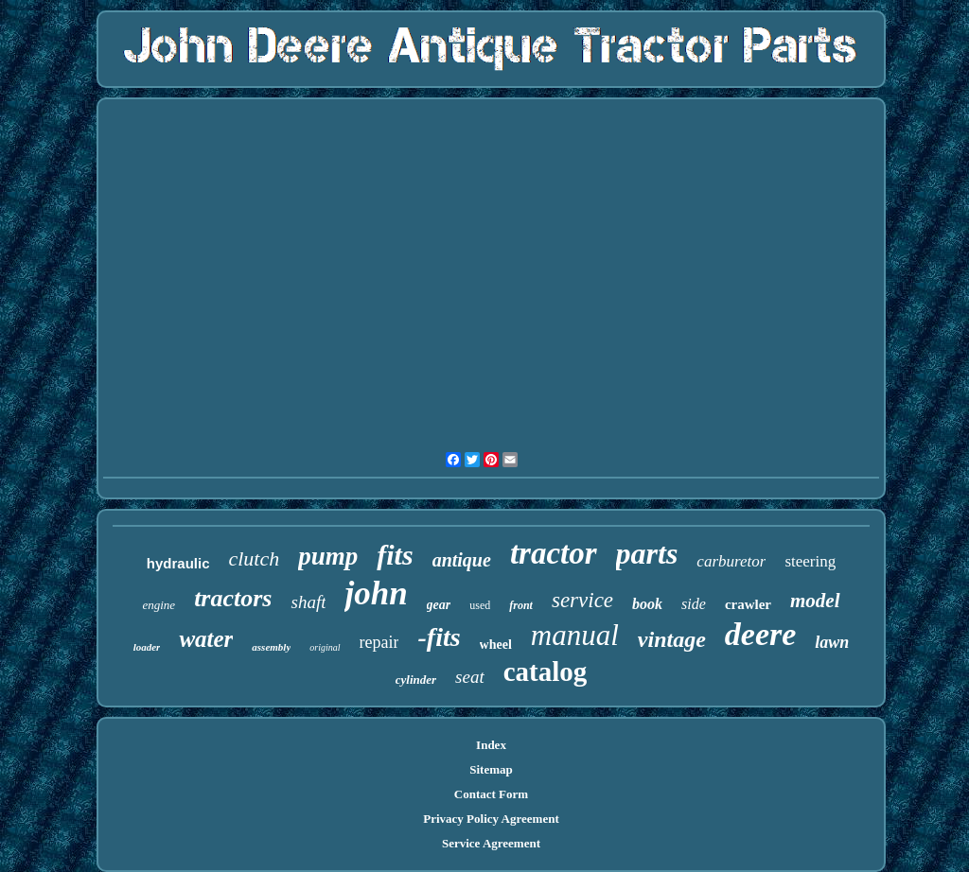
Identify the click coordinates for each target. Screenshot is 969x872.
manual (575, 635)
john (375, 593)
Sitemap (491, 769)
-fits (438, 637)
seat (469, 677)
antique (461, 559)
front (521, 605)
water (206, 639)
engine (158, 605)
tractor (553, 553)
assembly (271, 647)
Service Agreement (491, 843)
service (582, 600)
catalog (545, 671)
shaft (308, 602)
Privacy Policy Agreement (490, 818)
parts (647, 553)
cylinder (416, 679)
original (324, 647)
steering (810, 561)
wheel (496, 644)
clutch (253, 558)
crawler (748, 604)
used (479, 605)
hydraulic (178, 563)
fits (395, 554)
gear (439, 605)
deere (761, 634)
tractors (233, 598)
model (815, 600)
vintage (672, 639)
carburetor (731, 561)
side (693, 604)
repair (379, 642)
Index (491, 745)
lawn (832, 642)
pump (328, 556)
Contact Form (491, 794)
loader (147, 647)
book (647, 604)
